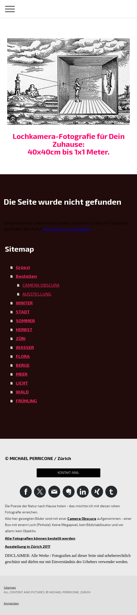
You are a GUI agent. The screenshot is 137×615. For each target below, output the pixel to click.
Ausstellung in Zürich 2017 (27, 546)
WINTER (24, 303)
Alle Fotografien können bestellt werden (40, 538)
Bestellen (26, 276)
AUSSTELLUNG (37, 294)
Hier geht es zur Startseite (66, 228)
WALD (22, 392)
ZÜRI (21, 338)
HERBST (24, 329)
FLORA (23, 356)
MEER (21, 374)
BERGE (22, 365)
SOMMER (25, 320)
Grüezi (23, 267)
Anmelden (11, 603)
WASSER (25, 347)
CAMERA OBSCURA (41, 285)
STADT (23, 311)
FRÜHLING (26, 400)
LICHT (22, 383)
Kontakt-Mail (68, 473)
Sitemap (10, 587)
